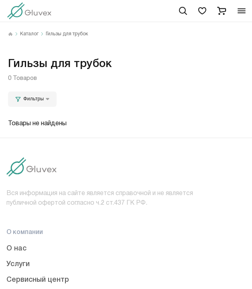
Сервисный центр (37, 278)
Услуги (18, 263)
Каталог (29, 34)
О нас (16, 247)
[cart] (221, 10)
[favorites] (202, 10)
